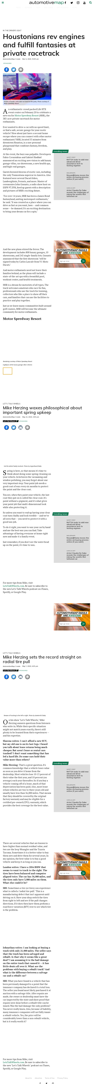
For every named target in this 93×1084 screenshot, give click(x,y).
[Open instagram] (78, 2)
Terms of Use (49, 1078)
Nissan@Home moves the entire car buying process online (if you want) (78, 177)
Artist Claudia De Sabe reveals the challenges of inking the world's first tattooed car (78, 193)
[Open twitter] (72, 2)
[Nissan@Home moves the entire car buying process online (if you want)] (59, 177)
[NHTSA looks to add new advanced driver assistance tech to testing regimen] (59, 161)
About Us (28, 1078)
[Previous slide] (7, 342)
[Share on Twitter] (13, 69)
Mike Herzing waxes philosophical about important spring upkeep (42, 410)
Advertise (38, 1078)
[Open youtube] (84, 2)
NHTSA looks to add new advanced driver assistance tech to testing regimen (78, 162)
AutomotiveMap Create (11, 59)
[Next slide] (47, 342)
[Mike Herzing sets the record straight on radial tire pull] (27, 701)
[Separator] (20, 69)
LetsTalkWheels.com (13, 585)
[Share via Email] (20, 427)
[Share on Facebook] (6, 69)
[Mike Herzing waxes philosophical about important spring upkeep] (27, 452)
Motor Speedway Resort (27, 115)
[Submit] (90, 2)
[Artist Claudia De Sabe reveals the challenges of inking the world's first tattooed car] (59, 192)
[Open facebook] (65, 2)
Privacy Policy (62, 1078)
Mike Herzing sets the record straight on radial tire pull (42, 659)
